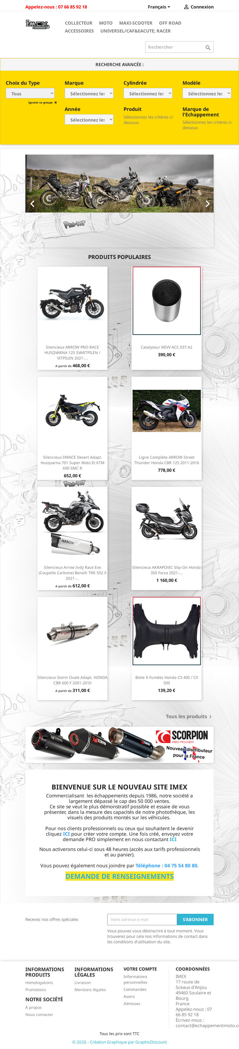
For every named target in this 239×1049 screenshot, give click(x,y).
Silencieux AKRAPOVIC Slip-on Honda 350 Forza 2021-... (166, 570)
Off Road (170, 23)
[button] (39, 201)
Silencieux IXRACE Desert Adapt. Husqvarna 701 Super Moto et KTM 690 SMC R (72, 463)
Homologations (39, 982)
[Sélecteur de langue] (160, 7)
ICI (173, 839)
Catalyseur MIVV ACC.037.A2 (166, 347)
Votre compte (140, 969)
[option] (119, 201)
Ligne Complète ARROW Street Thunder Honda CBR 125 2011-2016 (166, 460)
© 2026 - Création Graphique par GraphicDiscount (119, 1042)
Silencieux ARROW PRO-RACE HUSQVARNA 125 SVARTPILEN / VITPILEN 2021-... (72, 352)
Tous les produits (190, 717)
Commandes (135, 989)
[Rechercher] (179, 47)
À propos (33, 1007)
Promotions (35, 989)
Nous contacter (39, 1014)
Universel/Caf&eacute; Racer (135, 31)
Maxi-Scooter (136, 23)
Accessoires (79, 31)
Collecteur (78, 23)
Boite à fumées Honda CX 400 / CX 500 (166, 680)
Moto (106, 23)
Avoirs (129, 996)
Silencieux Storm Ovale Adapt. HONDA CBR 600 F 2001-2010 (72, 680)
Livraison (82, 982)
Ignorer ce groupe (40, 102)
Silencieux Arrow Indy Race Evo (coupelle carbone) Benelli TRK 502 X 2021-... (72, 573)
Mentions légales (90, 989)
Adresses (132, 1003)
